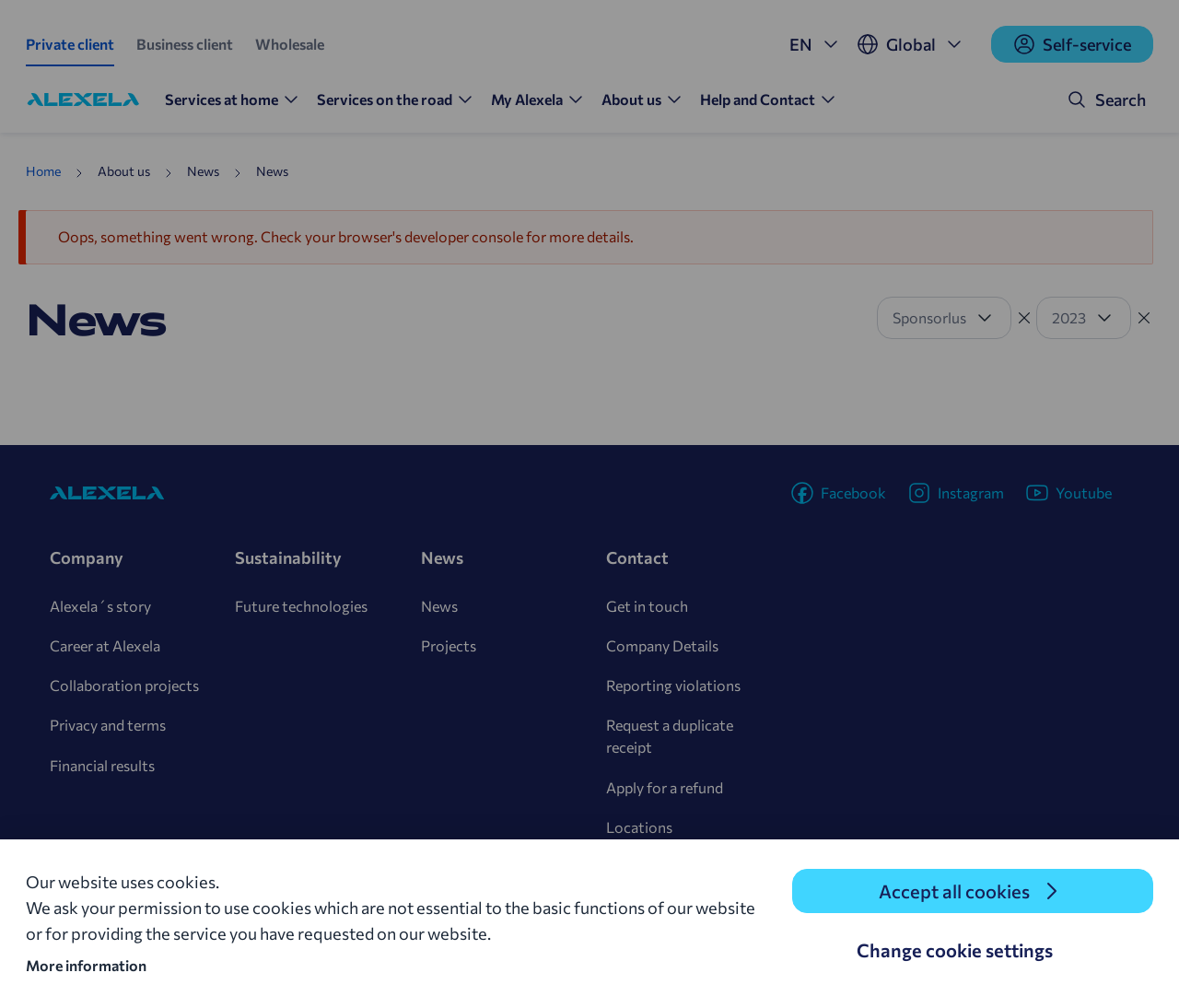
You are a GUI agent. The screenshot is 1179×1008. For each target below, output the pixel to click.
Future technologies (301, 606)
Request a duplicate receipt (669, 736)
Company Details (662, 645)
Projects (448, 645)
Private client (70, 44)
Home (43, 171)
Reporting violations (673, 685)
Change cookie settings (955, 950)
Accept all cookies (954, 891)
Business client (184, 44)
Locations (639, 827)
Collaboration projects (124, 685)
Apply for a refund (664, 787)
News (439, 606)
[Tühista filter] (1024, 318)
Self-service (1072, 44)
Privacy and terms (108, 724)
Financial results (102, 765)
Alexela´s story (100, 606)
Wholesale (289, 44)
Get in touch (647, 606)
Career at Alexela (105, 645)
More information (86, 965)
